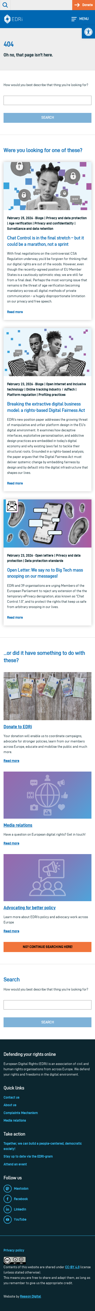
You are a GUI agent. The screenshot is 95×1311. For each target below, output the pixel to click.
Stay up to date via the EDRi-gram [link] (28, 1156)
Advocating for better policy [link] (30, 907)
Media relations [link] (18, 825)
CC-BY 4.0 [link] (72, 1267)
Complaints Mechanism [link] (21, 1113)
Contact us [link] (12, 1097)
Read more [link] (11, 761)
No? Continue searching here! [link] (47, 947)
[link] (88, 31)
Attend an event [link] (15, 1164)
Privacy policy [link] (14, 1250)
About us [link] (10, 1105)
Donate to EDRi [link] (18, 726)
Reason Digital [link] (30, 1296)
